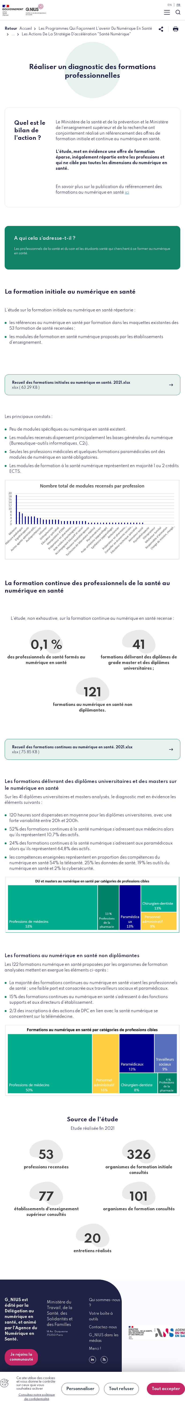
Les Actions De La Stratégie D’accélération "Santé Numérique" (76, 34)
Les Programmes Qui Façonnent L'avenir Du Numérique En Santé (95, 29)
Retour (11, 29)
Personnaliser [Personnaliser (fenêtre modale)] (80, 1389)
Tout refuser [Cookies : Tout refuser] (121, 1389)
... (13, 34)
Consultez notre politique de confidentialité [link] (36, 1397)
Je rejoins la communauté (21, 1357)
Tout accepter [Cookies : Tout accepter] (166, 1389)
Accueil (25, 29)
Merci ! (95, 1349)
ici (127, 192)
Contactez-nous (103, 1327)
